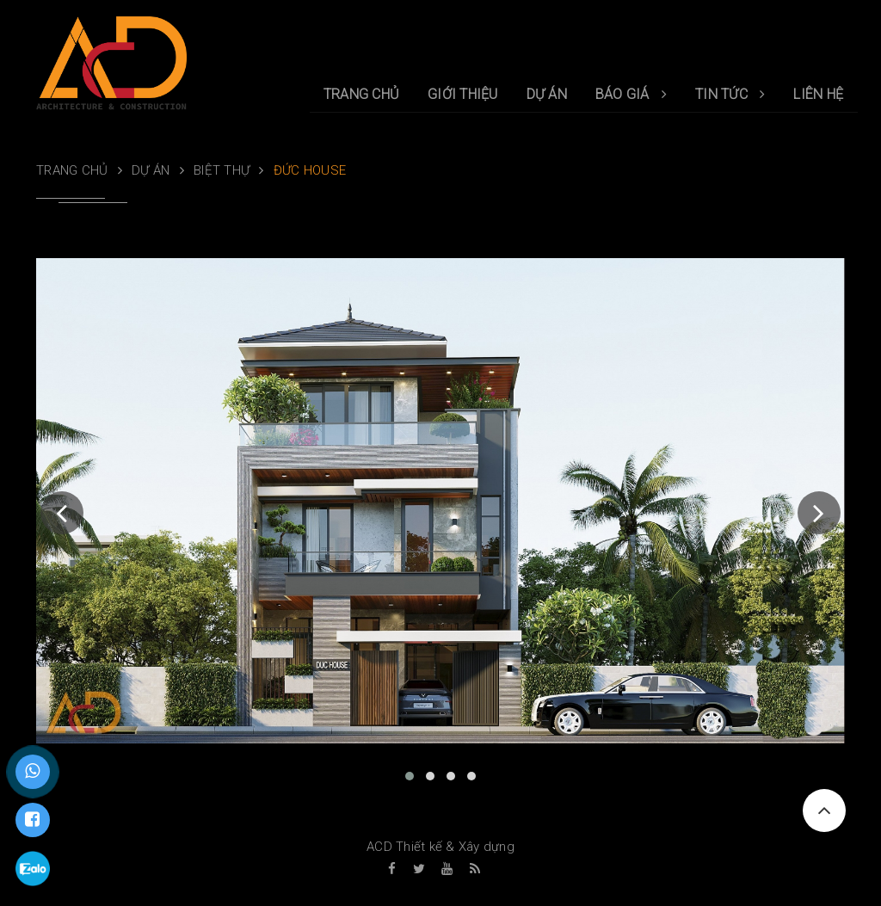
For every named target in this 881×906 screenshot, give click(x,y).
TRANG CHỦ (361, 94)
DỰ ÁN (547, 94)
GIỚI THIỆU (463, 94)
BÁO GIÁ (631, 94)
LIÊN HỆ (818, 94)
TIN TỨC (730, 94)
